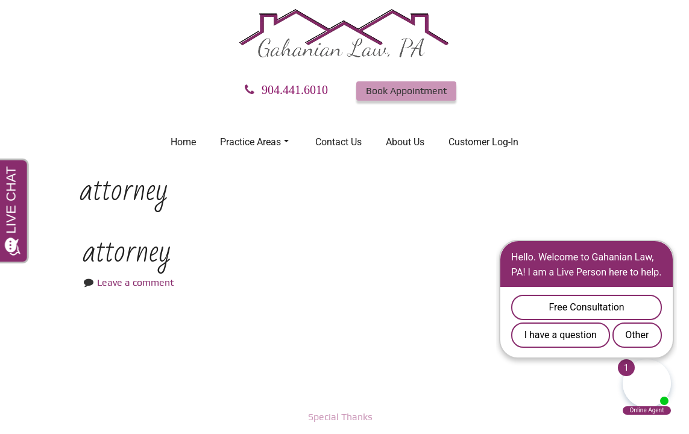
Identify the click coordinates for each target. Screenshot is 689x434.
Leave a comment (135, 282)
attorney (127, 251)
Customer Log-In (483, 142)
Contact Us (338, 142)
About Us (405, 142)
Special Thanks (340, 417)
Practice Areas (254, 142)
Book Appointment (406, 90)
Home (183, 142)
